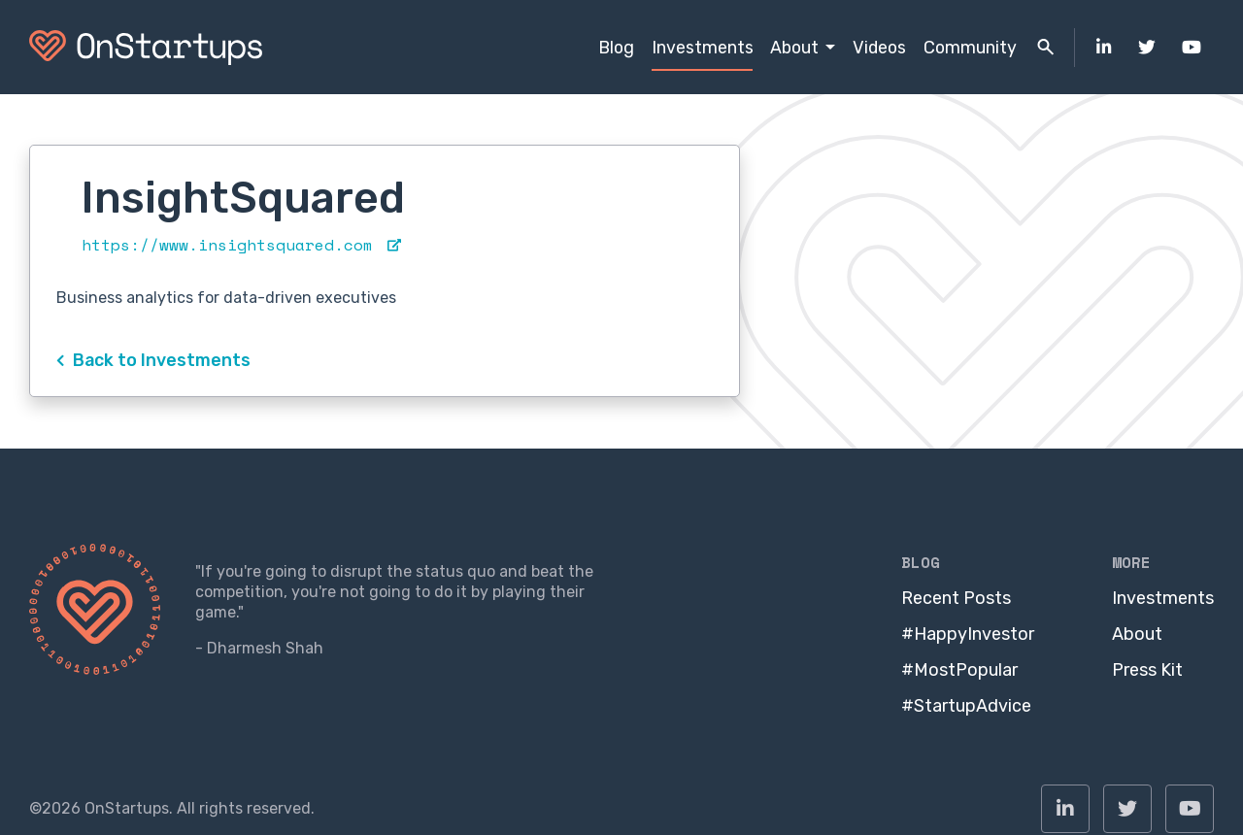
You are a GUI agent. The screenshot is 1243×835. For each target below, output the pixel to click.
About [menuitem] (794, 47)
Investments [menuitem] (703, 47)
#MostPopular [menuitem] (959, 670)
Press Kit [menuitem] (1147, 670)
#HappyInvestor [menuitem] (967, 634)
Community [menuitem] (970, 47)
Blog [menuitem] (616, 47)
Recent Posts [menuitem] (956, 598)
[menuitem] (1104, 47)
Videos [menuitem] (879, 47)
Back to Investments (153, 360)
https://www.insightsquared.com (241, 244)
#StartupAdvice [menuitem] (966, 706)
